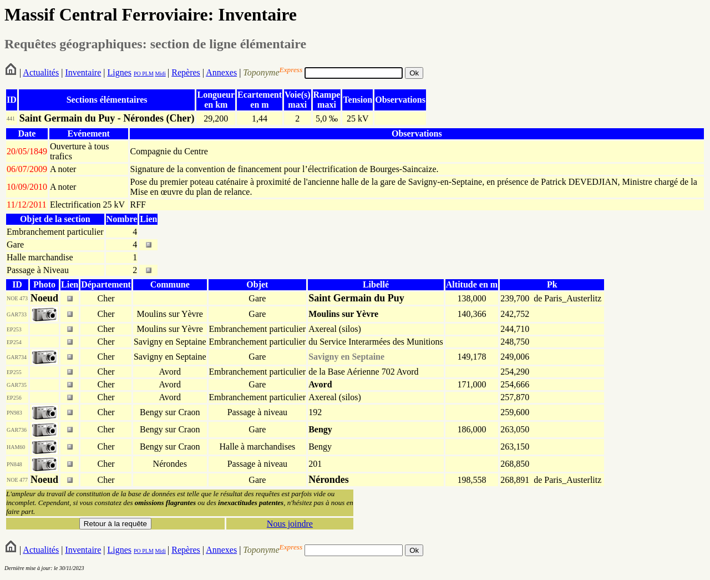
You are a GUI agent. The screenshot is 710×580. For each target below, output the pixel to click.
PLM (147, 73)
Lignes (119, 72)
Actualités (41, 72)
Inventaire (83, 72)
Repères (185, 72)
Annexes (221, 72)
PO (137, 73)
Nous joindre (290, 523)
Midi (160, 73)
